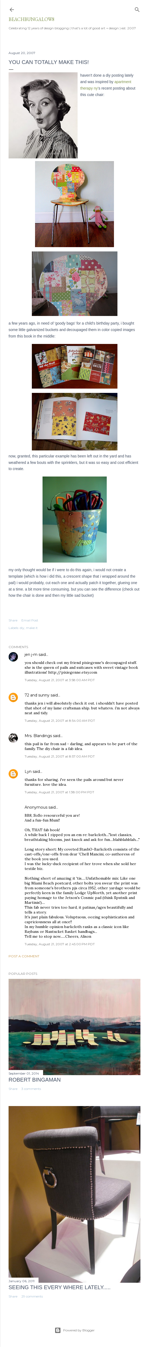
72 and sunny (37, 695)
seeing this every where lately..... (59, 1287)
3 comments (31, 1089)
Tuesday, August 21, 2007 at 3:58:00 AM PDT (60, 680)
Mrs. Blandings (38, 735)
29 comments (32, 1296)
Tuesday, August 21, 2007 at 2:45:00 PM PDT (60, 944)
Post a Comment (24, 956)
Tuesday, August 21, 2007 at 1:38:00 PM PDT (59, 792)
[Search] (137, 8)
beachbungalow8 (32, 19)
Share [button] (13, 620)
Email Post (29, 620)
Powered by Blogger (75, 1330)
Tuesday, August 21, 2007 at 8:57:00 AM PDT (60, 756)
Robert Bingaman (35, 1080)
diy (22, 628)
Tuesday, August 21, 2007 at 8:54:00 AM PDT (60, 721)
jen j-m (31, 654)
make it (32, 628)
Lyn (28, 771)
